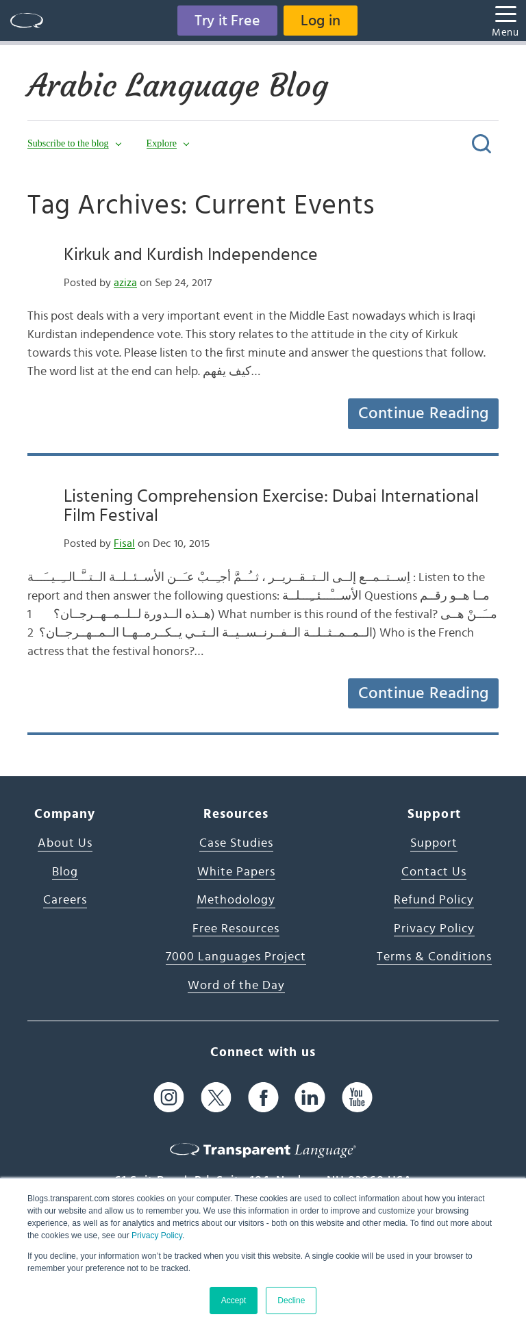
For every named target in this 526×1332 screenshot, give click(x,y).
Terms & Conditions (434, 957)
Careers (65, 900)
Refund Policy (434, 900)
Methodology (236, 900)
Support (434, 843)
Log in (320, 20)
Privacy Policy (157, 1235)
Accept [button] (234, 1300)
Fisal (124, 543)
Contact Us (433, 872)
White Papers (236, 872)
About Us (65, 843)
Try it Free (227, 20)
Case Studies (236, 843)
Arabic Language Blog (177, 85)
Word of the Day (236, 985)
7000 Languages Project (236, 957)
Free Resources (235, 929)
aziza (125, 282)
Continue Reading (423, 413)
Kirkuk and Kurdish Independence (191, 255)
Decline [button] (291, 1300)
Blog (65, 872)
